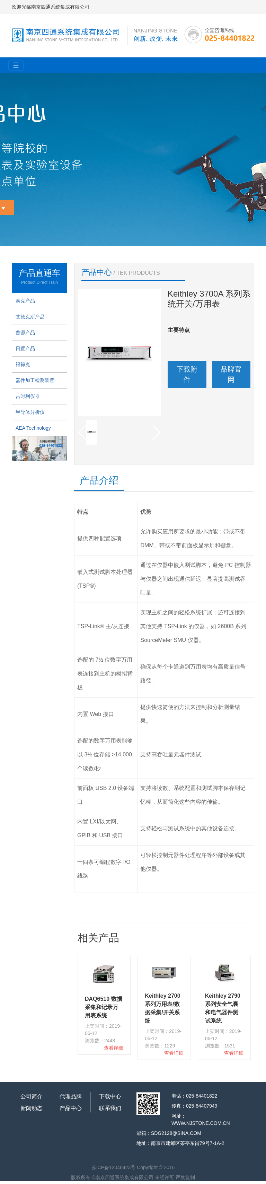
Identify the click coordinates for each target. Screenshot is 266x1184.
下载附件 (187, 374)
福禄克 (23, 364)
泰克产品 (25, 301)
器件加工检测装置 (35, 380)
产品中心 (71, 1108)
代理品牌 (71, 1096)
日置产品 (25, 348)
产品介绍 (99, 480)
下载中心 (110, 1096)
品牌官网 (231, 374)
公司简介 (31, 1096)
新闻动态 (31, 1108)
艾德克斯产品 (30, 316)
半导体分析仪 (30, 412)
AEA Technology (33, 428)
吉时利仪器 (28, 396)
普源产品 (25, 332)
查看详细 (113, 1048)
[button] (156, 432)
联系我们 (110, 1108)
